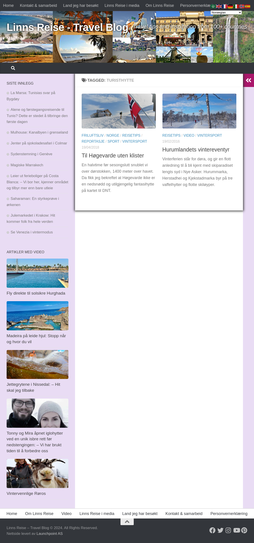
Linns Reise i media (122, 5)
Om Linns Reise (160, 5)
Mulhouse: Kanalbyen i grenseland (39, 132)
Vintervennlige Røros (26, 493)
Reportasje (93, 141)
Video (188, 135)
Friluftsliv (92, 135)
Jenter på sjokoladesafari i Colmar (39, 143)
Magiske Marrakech (27, 165)
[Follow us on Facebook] (212, 530)
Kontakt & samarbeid (38, 5)
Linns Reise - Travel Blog (67, 27)
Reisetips (131, 135)
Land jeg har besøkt (80, 5)
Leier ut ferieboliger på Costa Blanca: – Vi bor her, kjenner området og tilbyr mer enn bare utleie (37, 182)
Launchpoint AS (50, 534)
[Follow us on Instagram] (228, 530)
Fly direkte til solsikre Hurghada (36, 293)
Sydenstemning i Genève (32, 154)
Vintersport (134, 141)
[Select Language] (226, 12)
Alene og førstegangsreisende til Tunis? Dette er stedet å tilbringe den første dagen (37, 116)
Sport (113, 141)
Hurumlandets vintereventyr (196, 149)
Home (8, 5)
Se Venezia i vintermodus (32, 232)
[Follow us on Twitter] (220, 530)
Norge (112, 135)
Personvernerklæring (198, 5)
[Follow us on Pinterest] (244, 530)
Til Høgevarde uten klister (113, 155)
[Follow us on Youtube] (236, 530)
